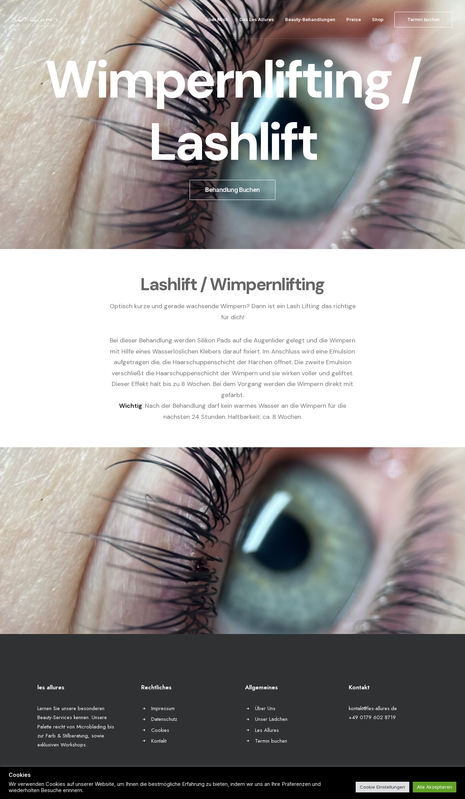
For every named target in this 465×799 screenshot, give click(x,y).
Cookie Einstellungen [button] (382, 787)
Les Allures (267, 730)
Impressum (163, 708)
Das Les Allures (256, 19)
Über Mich (217, 19)
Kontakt (158, 741)
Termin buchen (271, 741)
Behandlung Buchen (232, 189)
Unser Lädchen (271, 719)
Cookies (160, 730)
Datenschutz (164, 719)
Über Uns (265, 708)
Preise (353, 19)
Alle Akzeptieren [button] (434, 787)
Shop (377, 19)
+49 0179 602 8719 (372, 717)
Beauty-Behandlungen (310, 19)
